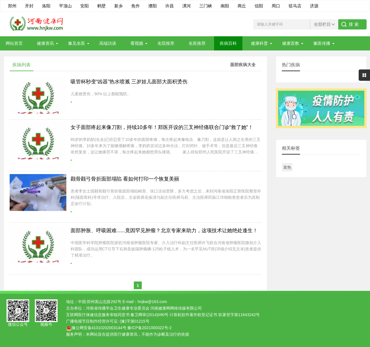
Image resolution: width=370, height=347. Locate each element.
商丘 (242, 5)
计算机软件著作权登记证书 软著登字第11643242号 (215, 314)
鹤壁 (101, 5)
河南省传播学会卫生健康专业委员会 (117, 308)
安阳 (84, 5)
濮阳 (152, 5)
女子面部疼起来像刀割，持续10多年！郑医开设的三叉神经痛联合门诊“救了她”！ (162, 127)
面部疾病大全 (243, 64)
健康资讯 (45, 43)
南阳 (225, 5)
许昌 (169, 5)
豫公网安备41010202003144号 (99, 327)
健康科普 (259, 43)
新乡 (118, 5)
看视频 (136, 43)
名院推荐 (165, 43)
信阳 (259, 5)
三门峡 (205, 5)
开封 (29, 5)
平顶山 (65, 5)
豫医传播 (321, 43)
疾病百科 (228, 43)
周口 (276, 5)
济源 (314, 5)
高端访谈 (107, 43)
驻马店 (295, 5)
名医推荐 (197, 43)
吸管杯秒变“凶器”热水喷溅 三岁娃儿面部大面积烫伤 (129, 81)
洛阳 (46, 5)
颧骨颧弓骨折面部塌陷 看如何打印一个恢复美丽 (125, 179)
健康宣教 (290, 43)
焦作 (135, 5)
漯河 (186, 5)
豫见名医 (76, 43)
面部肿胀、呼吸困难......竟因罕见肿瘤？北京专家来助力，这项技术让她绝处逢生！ (164, 230)
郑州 (12, 5)
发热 (287, 167)
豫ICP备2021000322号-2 (149, 327)
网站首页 (14, 43)
